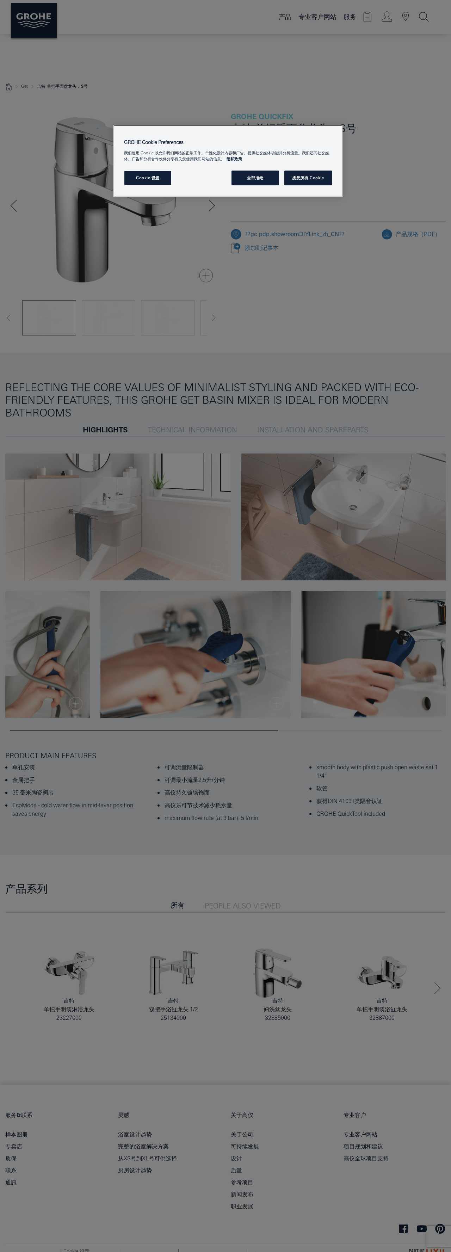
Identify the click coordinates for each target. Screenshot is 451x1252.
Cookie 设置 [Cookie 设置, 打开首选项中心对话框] (148, 177)
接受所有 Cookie (308, 177)
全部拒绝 (255, 177)
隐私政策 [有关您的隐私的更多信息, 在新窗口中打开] (234, 158)
